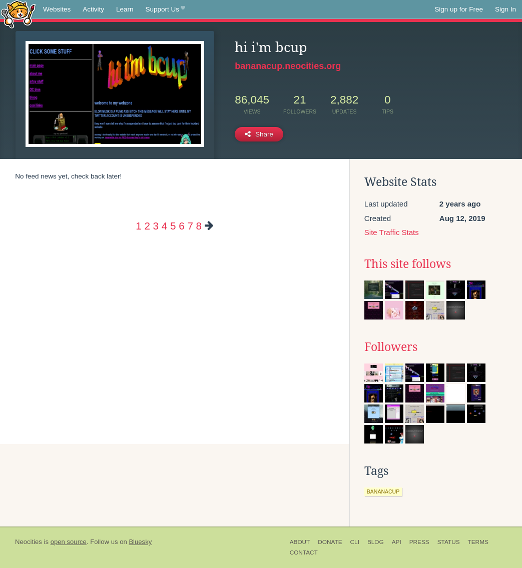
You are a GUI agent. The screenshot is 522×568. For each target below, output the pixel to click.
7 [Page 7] (190, 226)
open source (69, 542)
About (300, 542)
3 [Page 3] (156, 226)
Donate (330, 542)
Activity (93, 9)
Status (448, 542)
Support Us (165, 10)
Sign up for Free (458, 9)
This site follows (407, 264)
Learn (125, 9)
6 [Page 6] (181, 226)
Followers (390, 347)
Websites (57, 9)
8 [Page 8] (199, 226)
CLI (354, 542)
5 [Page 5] (173, 226)
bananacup (383, 491)
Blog (375, 542)
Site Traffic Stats (391, 232)
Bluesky (140, 542)
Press (419, 542)
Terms (478, 542)
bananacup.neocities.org (288, 66)
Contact (304, 552)
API (396, 542)
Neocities (28, 542)
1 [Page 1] (138, 226)
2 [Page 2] (147, 226)
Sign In (505, 9)
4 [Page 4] (164, 226)
